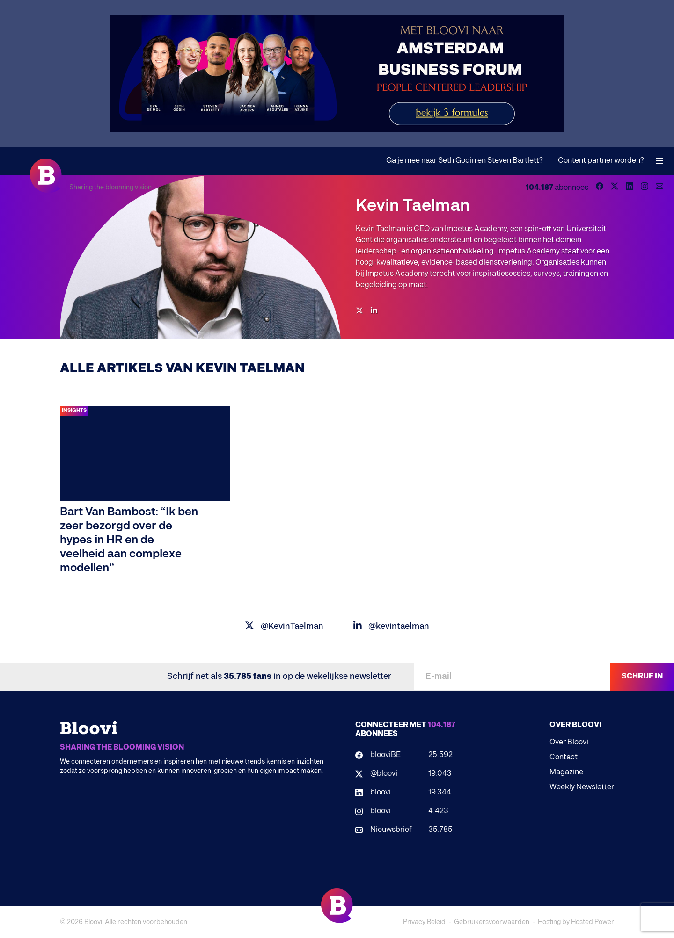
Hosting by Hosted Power (576, 922)
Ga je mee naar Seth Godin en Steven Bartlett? (464, 160)
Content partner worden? (601, 160)
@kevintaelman (391, 626)
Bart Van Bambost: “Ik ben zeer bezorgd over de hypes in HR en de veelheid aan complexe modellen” (129, 540)
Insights (74, 410)
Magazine (566, 772)
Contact (563, 757)
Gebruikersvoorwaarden (491, 922)
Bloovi (93, 922)
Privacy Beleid (424, 922)
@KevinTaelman (284, 626)
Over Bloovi (568, 742)
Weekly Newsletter (581, 787)
